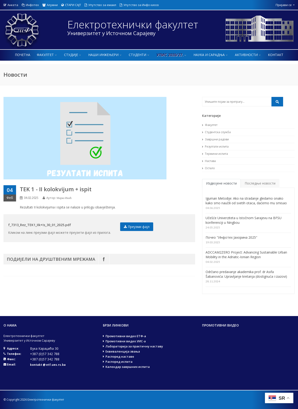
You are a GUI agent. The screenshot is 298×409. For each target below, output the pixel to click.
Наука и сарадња (210, 55)
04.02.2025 (31, 198)
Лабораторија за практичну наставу (134, 346)
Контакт (275, 55)
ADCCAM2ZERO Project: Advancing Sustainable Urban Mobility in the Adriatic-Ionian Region (246, 254)
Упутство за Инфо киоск (139, 5)
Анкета (10, 5)
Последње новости (260, 183)
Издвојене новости (221, 183)
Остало (208, 168)
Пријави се (284, 5)
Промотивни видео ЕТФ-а (125, 336)
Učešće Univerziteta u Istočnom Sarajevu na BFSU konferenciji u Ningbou (243, 220)
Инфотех (30, 5)
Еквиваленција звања (122, 351)
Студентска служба (216, 132)
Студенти (139, 55)
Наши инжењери (105, 55)
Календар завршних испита (127, 367)
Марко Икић (64, 198)
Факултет (47, 55)
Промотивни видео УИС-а (125, 341)
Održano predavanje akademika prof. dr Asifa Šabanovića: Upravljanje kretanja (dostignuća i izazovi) (246, 274)
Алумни (50, 5)
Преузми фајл (136, 226)
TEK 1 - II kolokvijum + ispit (55, 189)
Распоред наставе (119, 356)
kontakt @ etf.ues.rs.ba (48, 365)
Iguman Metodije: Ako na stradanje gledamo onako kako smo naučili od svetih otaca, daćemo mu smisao (246, 200)
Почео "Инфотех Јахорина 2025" (231, 237)
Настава (209, 161)
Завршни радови (215, 139)
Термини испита (215, 154)
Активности (248, 55)
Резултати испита (215, 146)
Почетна (22, 55)
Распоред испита (118, 362)
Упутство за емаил (100, 5)
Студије (73, 55)
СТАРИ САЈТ (71, 5)
